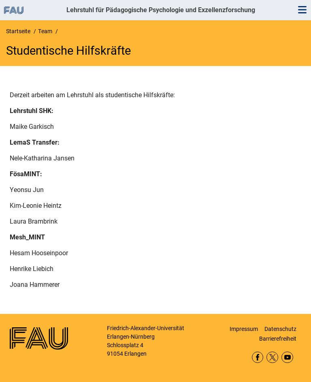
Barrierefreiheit (277, 338)
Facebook (258, 357)
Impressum (244, 329)
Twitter (272, 357)
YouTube (287, 357)
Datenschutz (280, 329)
